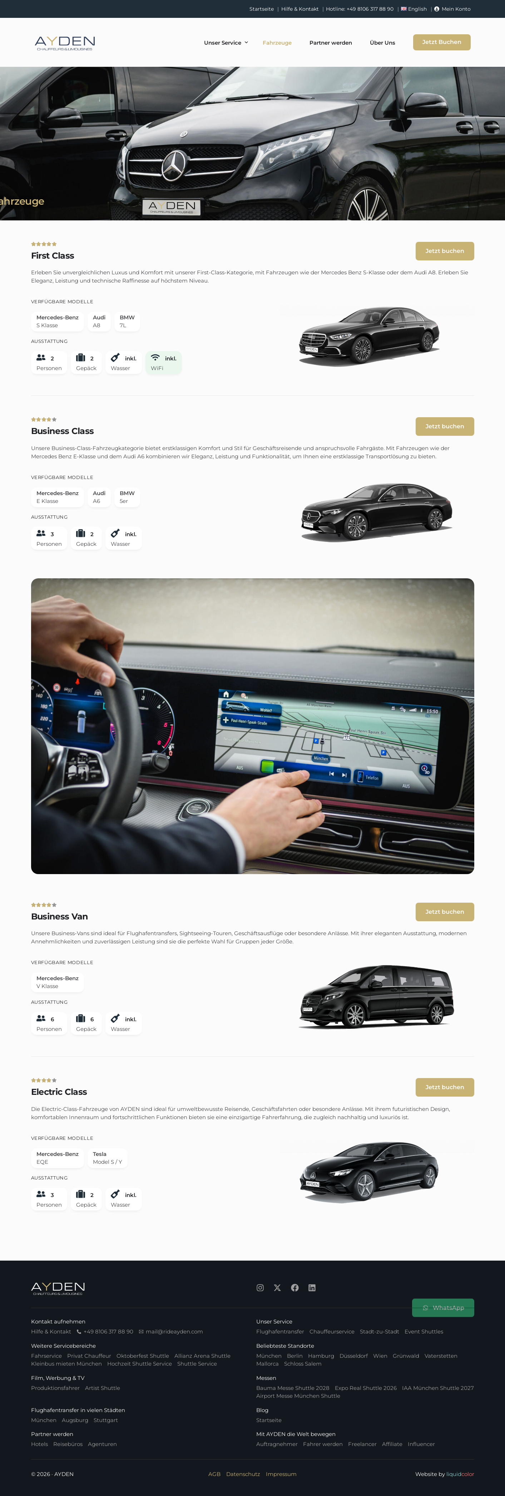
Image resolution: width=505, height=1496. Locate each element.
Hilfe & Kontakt (300, 9)
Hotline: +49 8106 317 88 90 (359, 9)
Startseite (261, 9)
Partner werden (52, 1434)
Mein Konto (456, 9)
